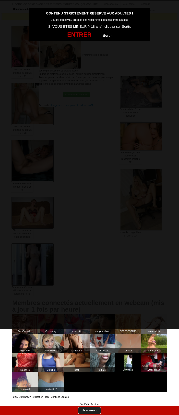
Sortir (107, 35)
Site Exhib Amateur (89, 404)
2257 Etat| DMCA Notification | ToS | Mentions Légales (41, 397)
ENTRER (79, 34)
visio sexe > (89, 410)
